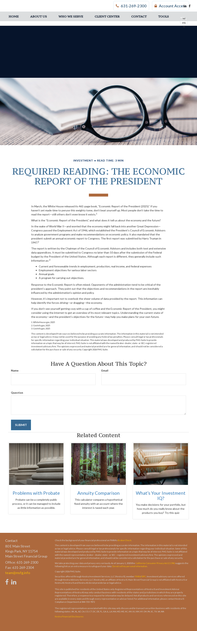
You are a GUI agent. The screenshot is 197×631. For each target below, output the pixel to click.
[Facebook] (189, 6)
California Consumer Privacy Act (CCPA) (155, 563)
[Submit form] (21, 425)
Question (17, 392)
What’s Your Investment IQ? (160, 495)
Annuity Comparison (98, 493)
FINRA (138, 576)
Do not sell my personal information (129, 566)
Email (104, 370)
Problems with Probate (36, 493)
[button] (38, 16)
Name (14, 370)
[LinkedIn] (185, 6)
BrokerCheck (124, 540)
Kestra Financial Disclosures (69, 616)
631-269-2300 (131, 5)
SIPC (144, 576)
